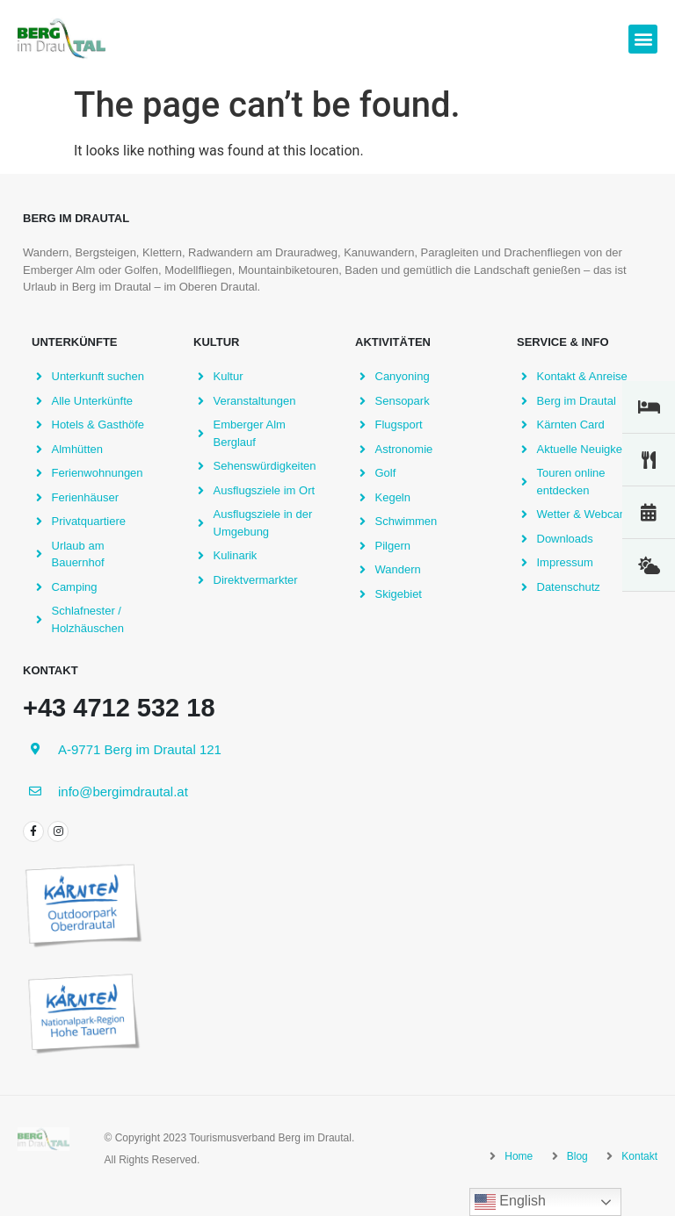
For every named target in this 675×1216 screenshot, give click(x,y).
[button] (642, 39)
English (510, 1201)
